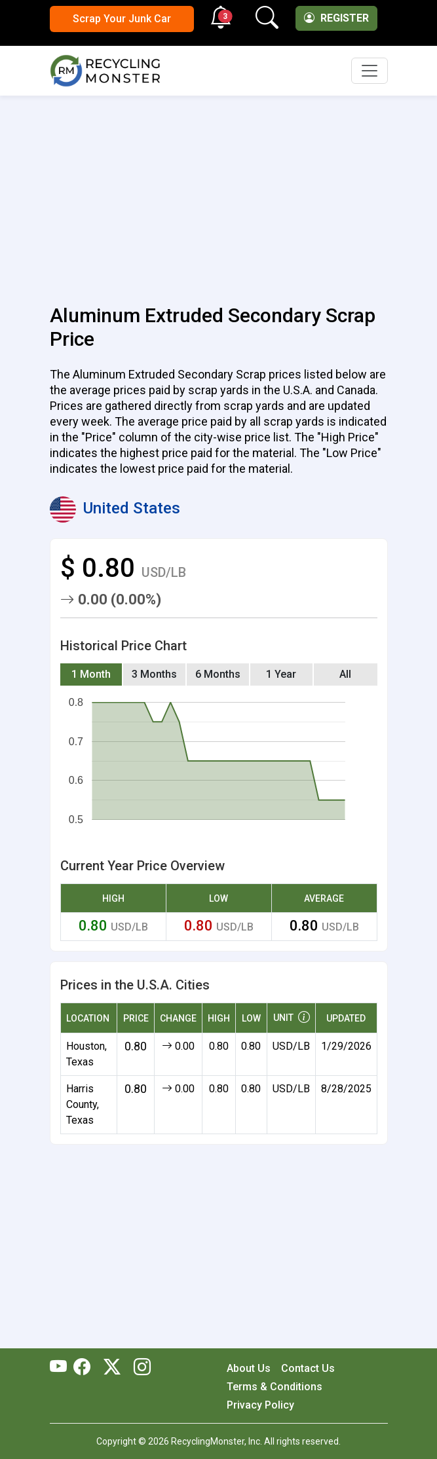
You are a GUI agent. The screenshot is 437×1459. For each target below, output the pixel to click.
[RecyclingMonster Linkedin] (139, 1368)
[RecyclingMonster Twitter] (112, 1368)
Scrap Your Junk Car (122, 18)
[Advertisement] (219, 192)
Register (336, 18)
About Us (249, 1368)
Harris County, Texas (82, 1104)
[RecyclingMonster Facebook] (85, 1368)
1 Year (281, 674)
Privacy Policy (260, 1405)
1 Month (91, 674)
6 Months (217, 674)
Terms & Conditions (274, 1386)
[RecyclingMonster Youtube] (61, 1368)
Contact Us (308, 1368)
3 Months (154, 674)
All (345, 674)
